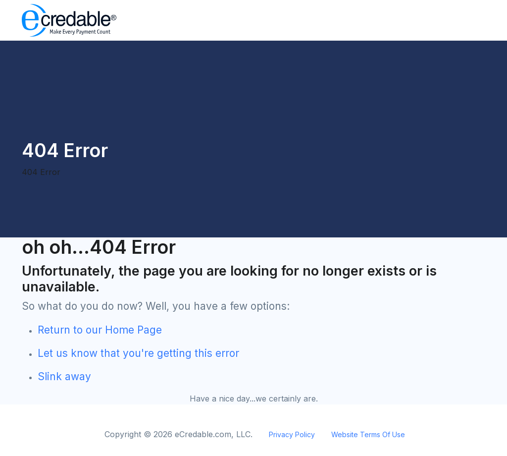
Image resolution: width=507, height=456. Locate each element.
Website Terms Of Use (368, 434)
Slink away (64, 376)
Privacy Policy (292, 434)
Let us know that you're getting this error (138, 353)
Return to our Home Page (100, 330)
